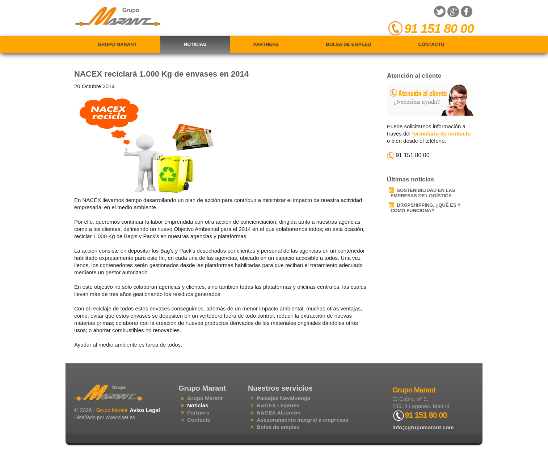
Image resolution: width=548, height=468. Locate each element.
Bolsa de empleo (348, 44)
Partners (266, 44)
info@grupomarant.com (423, 427)
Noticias (195, 44)
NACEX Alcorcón (278, 412)
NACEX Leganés (278, 405)
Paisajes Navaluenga (283, 398)
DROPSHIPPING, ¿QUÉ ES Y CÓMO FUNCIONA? (425, 207)
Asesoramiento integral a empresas (302, 420)
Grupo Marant (117, 44)
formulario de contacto (441, 133)
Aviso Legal (145, 410)
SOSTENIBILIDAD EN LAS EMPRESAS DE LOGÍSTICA (423, 193)
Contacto (431, 44)
